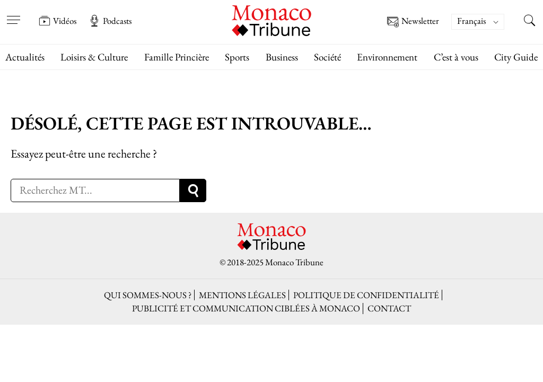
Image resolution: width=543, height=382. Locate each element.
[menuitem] (477, 22)
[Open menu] (13, 13)
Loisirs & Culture (94, 57)
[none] (483, 22)
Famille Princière (176, 57)
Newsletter (413, 22)
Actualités (25, 57)
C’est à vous (456, 57)
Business (282, 57)
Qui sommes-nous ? (147, 295)
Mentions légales (242, 295)
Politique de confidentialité (366, 295)
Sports (237, 57)
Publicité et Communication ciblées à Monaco (246, 308)
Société (327, 57)
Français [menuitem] (471, 21)
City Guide (516, 57)
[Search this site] (529, 21)
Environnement (387, 57)
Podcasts (110, 21)
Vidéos (57, 21)
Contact (389, 308)
